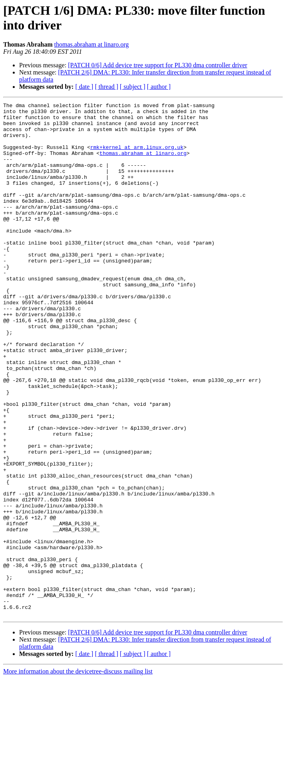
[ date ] (84, 86)
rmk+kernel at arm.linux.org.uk (136, 156)
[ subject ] (132, 86)
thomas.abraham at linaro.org (91, 44)
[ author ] (159, 86)
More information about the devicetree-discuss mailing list (78, 774)
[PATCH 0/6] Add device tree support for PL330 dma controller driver (157, 65)
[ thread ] (106, 86)
